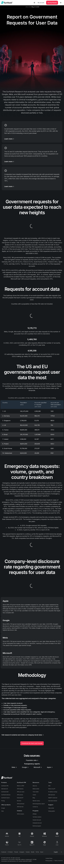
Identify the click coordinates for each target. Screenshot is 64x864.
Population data (32, 760)
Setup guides (51, 811)
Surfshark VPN (4, 785)
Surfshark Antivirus (5, 794)
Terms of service (58, 860)
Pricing (3, 800)
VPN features (20, 788)
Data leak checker (52, 800)
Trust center (36, 791)
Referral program (37, 826)
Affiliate (34, 814)
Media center (36, 788)
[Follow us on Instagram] (21, 852)
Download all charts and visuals (32, 743)
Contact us (35, 806)
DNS (49, 785)
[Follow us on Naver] (41, 852)
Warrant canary (36, 800)
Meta (14, 767)
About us (35, 785)
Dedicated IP (20, 797)
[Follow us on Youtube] (28, 852)
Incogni (3, 808)
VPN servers (20, 794)
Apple (49, 767)
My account (41, 2)
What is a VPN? (20, 785)
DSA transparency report (39, 803)
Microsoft (38, 767)
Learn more (9, 139)
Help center (51, 808)
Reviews (19, 800)
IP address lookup (52, 791)
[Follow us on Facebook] (3, 852)
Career (34, 794)
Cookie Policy (49, 858)
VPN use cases (20, 791)
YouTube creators (37, 817)
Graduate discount (37, 823)
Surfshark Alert (4, 791)
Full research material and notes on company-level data (22, 735)
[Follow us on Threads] (16, 852)
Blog (34, 797)
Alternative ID (4, 788)
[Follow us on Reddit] (32, 852)
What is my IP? (51, 788)
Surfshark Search (5, 797)
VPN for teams (20, 814)
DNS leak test (51, 794)
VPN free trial (20, 806)
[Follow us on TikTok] (37, 852)
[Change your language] (58, 852)
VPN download (20, 803)
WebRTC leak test (52, 797)
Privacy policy (49, 860)
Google (25, 767)
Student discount (37, 820)
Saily (2, 811)
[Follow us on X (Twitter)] (10, 852)
